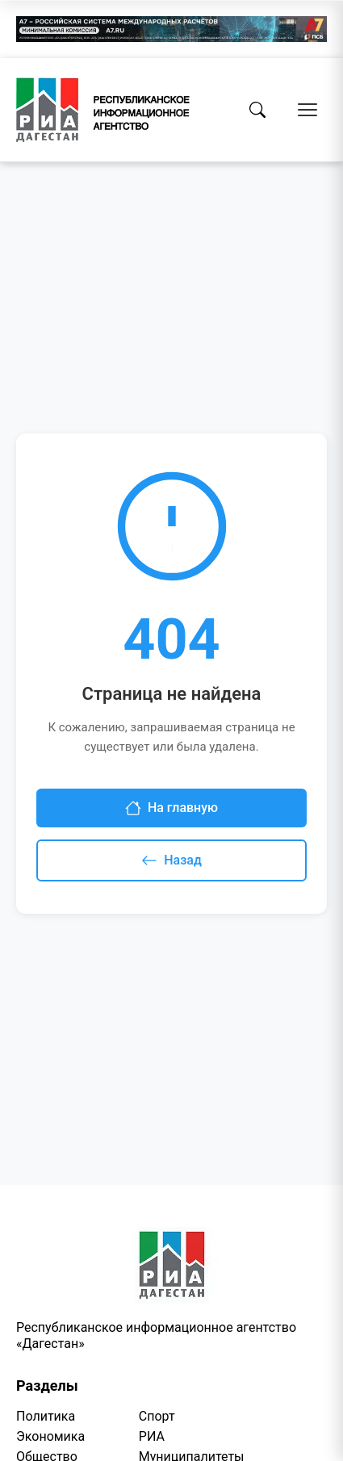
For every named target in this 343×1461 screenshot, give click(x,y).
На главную (171, 808)
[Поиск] (257, 110)
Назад (171, 860)
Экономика (50, 1436)
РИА (152, 1436)
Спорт (157, 1416)
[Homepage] (103, 109)
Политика (45, 1416)
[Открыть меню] (307, 109)
